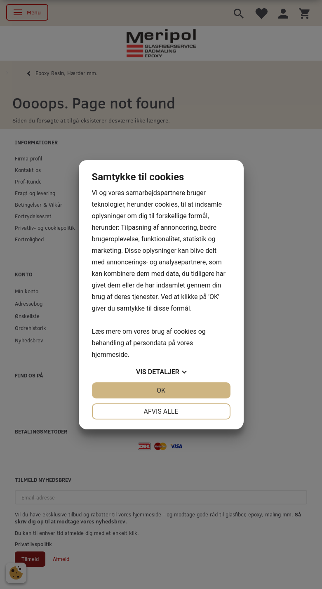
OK (161, 390)
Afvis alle (160, 411)
